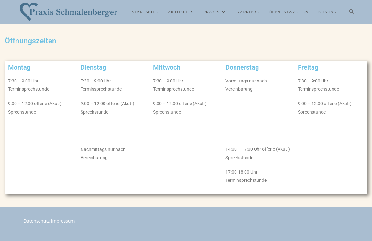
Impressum (63, 221)
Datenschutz (37, 221)
